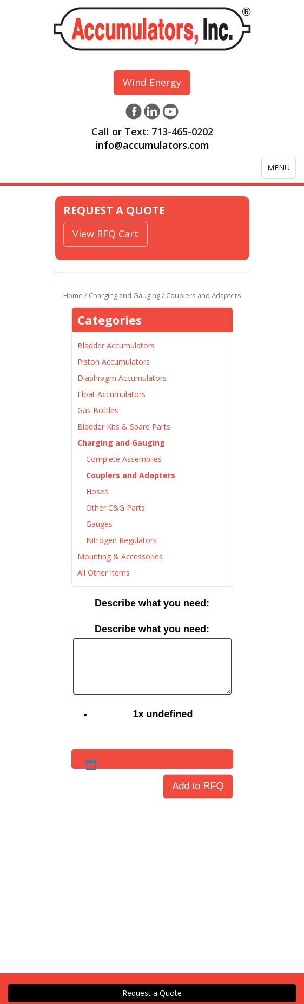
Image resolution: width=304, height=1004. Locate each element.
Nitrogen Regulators (121, 540)
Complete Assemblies (124, 459)
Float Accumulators (111, 394)
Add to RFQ (197, 786)
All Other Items (103, 572)
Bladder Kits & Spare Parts (123, 426)
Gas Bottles (97, 410)
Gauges (99, 524)
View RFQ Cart (105, 233)
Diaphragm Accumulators (122, 378)
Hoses (97, 491)
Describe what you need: (152, 603)
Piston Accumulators (113, 361)
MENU (281, 170)
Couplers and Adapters (130, 475)
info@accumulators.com (152, 144)
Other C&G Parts (115, 508)
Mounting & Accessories (120, 556)
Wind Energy (152, 82)
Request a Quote (152, 993)
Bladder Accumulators (116, 345)
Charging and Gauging (124, 295)
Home (73, 295)
